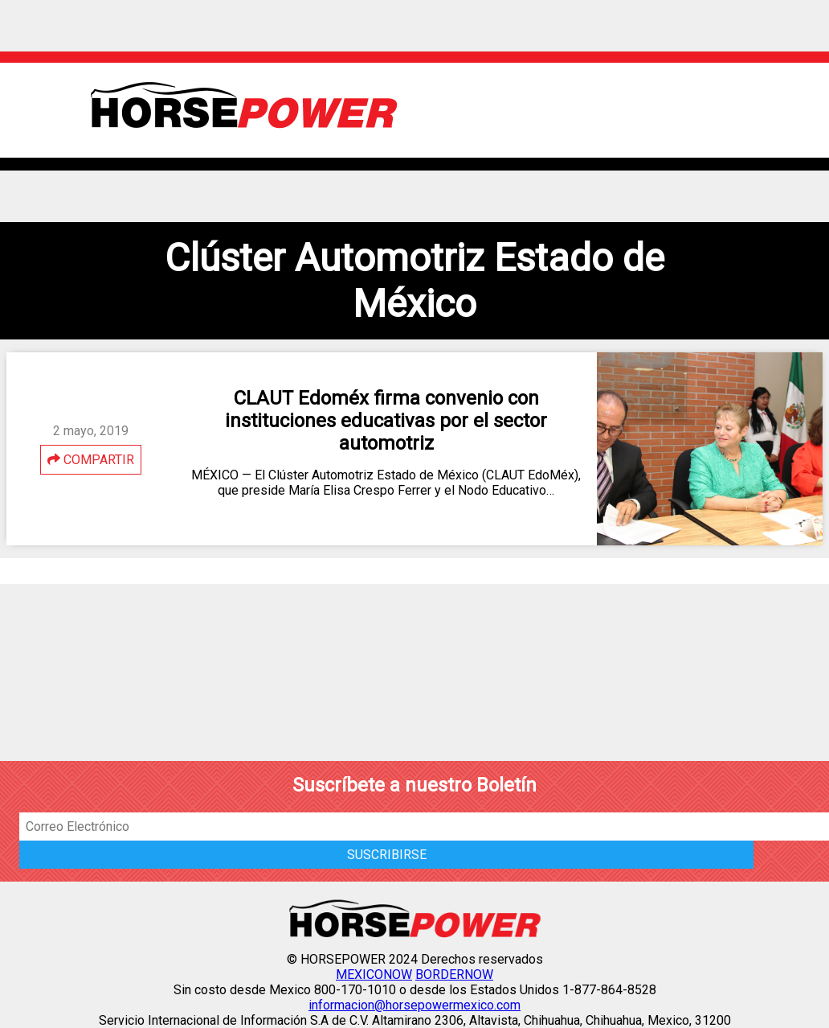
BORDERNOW (454, 974)
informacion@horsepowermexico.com (414, 1005)
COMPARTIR (90, 459)
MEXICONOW (374, 974)
